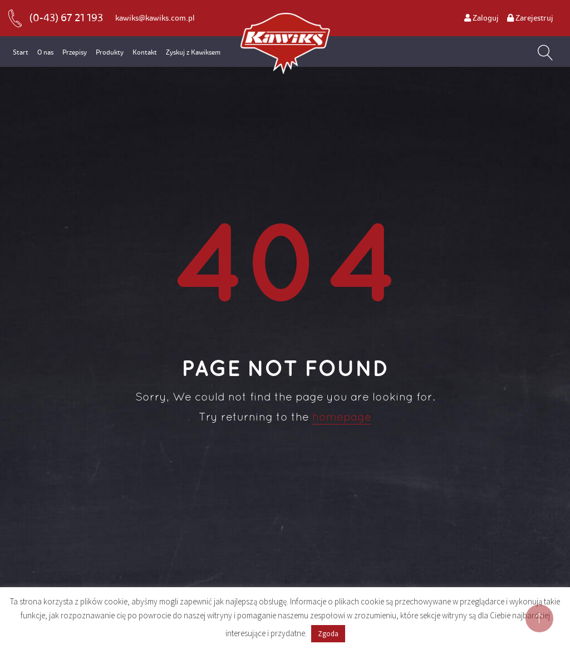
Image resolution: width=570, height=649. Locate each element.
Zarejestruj (530, 18)
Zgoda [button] (328, 633)
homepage (341, 418)
